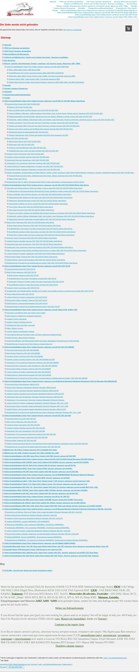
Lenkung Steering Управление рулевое (20, 331)
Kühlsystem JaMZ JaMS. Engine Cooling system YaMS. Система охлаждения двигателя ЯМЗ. (42, 76)
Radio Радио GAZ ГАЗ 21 (18, 179)
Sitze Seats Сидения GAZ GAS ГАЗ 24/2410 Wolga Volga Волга (31, 210)
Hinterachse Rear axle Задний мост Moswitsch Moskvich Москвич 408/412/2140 (35, 397)
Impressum (4, 664)
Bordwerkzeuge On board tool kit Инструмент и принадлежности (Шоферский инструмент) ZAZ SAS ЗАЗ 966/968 (47, 378)
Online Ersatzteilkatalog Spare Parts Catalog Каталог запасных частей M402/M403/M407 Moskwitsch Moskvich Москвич (49, 475)
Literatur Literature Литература (16, 88)
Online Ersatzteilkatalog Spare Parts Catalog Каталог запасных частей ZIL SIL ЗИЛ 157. (37, 496)
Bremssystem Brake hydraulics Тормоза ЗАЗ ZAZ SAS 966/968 (29, 369)
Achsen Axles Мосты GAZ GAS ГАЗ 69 (20, 294)
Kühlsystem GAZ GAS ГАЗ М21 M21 (21, 144)
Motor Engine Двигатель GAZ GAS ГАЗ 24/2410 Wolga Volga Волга (30, 222)
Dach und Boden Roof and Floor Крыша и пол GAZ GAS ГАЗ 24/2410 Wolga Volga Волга (40, 194)
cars (57, 618)
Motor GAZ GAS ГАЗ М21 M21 (17, 138)
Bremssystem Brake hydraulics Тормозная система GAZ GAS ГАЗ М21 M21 (33, 169)
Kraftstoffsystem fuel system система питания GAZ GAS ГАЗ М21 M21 (34, 151)
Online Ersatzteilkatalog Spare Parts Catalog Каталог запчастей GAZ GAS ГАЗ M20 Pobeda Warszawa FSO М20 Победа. (49, 459)
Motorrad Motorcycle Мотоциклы (16, 54)
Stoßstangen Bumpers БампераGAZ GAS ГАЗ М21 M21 (28, 132)
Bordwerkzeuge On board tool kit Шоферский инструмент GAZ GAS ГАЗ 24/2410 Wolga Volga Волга (42, 263)
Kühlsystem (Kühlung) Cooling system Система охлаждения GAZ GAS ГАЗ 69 (36, 281)
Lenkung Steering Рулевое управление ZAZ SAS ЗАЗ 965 (27, 437)
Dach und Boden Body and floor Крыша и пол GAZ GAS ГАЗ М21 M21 (33, 110)
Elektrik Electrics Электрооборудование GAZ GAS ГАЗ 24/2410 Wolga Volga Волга (36, 260)
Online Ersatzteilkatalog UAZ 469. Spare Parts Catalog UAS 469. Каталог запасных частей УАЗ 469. (41, 471)
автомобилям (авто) (91, 635)
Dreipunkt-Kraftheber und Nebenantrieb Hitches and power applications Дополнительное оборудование (43, 341)
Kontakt (7, 98)
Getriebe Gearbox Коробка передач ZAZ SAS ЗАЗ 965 (26, 428)
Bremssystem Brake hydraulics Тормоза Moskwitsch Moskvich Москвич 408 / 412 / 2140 (37, 406)
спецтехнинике (22, 638)
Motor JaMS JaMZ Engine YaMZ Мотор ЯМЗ (24, 70)
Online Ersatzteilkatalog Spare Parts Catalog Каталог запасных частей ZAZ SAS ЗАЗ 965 (37, 415)
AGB (10, 664)
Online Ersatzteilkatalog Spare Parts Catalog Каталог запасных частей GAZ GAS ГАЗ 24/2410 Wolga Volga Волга (46, 185)
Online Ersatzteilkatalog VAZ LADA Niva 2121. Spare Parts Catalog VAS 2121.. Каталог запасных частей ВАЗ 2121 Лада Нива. (51, 552)
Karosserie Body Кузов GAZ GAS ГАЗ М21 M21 (23, 104)
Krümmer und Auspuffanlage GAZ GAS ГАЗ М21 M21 (27, 148)
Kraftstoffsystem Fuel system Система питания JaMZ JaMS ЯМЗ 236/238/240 (36, 73)
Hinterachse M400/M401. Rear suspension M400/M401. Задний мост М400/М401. (35, 524)
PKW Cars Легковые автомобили (17, 48)
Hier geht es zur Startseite (73, 30)
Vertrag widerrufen (15, 667)
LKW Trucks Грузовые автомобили (17, 51)
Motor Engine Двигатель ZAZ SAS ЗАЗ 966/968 (23, 353)
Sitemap (3, 667)
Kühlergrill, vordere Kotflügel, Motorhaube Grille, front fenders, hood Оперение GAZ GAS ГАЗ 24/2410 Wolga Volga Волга (51, 216)
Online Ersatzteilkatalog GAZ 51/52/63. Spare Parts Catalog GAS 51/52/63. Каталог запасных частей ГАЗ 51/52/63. (46, 462)
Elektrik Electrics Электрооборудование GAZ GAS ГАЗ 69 (27, 303)
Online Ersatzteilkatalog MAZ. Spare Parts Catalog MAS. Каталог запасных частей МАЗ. (37, 478)
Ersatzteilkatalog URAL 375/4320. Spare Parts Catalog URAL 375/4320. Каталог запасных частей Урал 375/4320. (46, 490)
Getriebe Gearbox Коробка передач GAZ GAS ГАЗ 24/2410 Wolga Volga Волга (34, 241)
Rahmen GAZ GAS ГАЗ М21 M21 (20, 107)
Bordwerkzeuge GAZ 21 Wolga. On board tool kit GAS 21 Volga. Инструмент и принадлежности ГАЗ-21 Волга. (45, 182)
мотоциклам (109, 635)
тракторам (6, 638)
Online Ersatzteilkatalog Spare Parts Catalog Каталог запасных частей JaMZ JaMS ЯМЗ (38, 67)
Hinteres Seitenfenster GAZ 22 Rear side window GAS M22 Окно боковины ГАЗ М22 (38, 135)
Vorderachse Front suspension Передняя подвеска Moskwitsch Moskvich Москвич (35, 400)
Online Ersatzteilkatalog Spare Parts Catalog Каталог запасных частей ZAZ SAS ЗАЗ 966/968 (39, 347)
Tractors (102, 618)
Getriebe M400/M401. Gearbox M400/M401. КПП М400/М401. (28, 521)
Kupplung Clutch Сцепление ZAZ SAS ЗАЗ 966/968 (25, 356)
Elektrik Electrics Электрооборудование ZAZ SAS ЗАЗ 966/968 (29, 375)
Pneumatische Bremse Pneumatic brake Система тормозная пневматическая (34, 334)
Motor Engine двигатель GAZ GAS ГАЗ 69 (21, 272)
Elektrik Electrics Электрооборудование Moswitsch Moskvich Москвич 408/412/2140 (36, 409)
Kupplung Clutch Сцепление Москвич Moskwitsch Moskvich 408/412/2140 (32, 391)
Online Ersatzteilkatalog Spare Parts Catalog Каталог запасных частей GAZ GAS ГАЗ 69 (37, 266)
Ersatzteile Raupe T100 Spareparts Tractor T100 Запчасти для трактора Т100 (33, 549)
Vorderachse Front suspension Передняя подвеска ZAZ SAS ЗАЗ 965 (31, 434)
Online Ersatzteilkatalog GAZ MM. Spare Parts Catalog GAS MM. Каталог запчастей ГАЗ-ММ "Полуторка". (43, 500)
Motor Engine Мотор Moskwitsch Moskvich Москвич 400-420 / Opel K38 (32, 515)
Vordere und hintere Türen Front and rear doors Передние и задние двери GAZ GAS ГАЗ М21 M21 (43, 123)
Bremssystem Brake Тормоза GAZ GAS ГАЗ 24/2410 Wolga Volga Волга (32, 257)
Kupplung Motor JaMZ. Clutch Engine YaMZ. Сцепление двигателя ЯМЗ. (34, 79)
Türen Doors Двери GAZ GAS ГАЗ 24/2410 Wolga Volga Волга (31, 207)
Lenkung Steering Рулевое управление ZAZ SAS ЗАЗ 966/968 (29, 372)
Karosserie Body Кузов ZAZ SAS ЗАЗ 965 (21, 419)
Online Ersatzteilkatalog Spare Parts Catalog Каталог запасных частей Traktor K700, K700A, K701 (40, 310)
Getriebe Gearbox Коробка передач (19, 322)
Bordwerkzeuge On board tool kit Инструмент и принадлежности (29, 344)
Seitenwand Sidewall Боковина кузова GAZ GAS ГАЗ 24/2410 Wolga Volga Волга (37, 200)
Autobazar (8, 91)
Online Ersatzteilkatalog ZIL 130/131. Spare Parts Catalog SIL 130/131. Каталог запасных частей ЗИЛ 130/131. (45, 503)
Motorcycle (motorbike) (73, 618)
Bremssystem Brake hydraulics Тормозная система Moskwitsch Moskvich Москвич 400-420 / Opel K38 (43, 534)
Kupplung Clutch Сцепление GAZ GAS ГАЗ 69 (23, 288)
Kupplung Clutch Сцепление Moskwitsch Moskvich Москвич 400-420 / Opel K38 (35, 518)
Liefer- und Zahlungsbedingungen (115, 658)
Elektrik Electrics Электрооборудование (21, 338)
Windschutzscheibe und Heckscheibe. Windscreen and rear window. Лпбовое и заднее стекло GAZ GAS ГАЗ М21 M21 (50, 116)
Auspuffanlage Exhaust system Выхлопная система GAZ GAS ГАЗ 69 (33, 285)
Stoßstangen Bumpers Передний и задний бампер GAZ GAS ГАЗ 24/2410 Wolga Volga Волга (42, 219)
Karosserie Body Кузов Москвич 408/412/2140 (23, 384)
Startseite (7, 45)
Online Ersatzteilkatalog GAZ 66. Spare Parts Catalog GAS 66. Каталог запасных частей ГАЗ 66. (40, 465)
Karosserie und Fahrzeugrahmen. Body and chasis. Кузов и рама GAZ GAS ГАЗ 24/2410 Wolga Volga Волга (44, 188)
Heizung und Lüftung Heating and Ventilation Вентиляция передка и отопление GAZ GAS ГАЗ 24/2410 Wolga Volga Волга (52, 213)
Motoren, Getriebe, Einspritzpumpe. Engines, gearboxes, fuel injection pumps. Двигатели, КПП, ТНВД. (42, 63)
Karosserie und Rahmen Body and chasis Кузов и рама (26, 313)
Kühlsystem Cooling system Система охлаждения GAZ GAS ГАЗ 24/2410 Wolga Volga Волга (41, 235)
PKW (117, 586)
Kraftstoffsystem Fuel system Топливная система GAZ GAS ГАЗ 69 (32, 278)
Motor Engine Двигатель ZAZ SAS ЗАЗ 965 (22, 422)
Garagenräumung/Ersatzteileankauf (17, 95)
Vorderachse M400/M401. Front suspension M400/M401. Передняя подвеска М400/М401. (38, 528)
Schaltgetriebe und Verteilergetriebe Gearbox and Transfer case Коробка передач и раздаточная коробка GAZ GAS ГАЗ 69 (50, 291)
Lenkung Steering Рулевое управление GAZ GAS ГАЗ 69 (27, 297)
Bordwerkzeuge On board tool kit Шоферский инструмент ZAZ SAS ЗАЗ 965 (33, 447)
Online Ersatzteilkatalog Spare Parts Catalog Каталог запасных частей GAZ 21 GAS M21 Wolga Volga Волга (44, 101)
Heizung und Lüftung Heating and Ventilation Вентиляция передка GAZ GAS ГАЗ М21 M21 (41, 129)
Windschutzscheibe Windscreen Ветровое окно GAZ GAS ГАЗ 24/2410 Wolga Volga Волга (40, 197)
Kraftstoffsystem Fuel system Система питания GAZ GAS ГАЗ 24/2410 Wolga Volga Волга (40, 229)
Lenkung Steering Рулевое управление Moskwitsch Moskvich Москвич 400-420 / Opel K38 (38, 531)
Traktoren (17, 593)
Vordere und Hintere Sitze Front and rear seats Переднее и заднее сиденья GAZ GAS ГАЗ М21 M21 (44, 126)
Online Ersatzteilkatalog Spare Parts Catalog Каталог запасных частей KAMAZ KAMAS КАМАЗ (39, 543)
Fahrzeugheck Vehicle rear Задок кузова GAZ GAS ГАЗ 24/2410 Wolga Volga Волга (38, 204)
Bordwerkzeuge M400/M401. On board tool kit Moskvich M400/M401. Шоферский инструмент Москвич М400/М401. (47, 540)
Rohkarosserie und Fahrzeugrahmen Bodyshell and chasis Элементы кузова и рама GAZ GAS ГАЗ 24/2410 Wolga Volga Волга (53, 191)
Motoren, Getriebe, (108, 597)
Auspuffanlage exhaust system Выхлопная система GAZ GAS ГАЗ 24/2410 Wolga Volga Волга (42, 232)
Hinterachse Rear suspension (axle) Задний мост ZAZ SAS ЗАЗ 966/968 (32, 366)
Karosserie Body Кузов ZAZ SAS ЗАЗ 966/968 (23, 350)
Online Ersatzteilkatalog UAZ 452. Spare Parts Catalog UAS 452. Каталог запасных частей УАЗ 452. (41, 493)
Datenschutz (67, 664)
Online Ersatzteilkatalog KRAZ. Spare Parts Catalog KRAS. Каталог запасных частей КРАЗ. (38, 468)
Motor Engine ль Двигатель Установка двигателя (24, 316)
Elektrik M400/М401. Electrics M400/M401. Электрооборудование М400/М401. (34, 537)
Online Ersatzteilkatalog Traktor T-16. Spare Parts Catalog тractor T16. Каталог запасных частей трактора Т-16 (45, 484)
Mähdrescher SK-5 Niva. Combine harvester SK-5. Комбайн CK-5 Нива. (30, 450)
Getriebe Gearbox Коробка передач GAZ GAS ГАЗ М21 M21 (28, 157)
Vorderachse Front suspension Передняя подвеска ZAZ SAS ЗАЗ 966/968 (33, 362)
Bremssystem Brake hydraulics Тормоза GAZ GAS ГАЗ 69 (27, 300)
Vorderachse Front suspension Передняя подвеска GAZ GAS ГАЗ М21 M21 (33, 163)
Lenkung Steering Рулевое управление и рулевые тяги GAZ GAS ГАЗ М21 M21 (35, 166)
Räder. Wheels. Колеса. (15, 328)
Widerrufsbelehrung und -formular (25, 664)
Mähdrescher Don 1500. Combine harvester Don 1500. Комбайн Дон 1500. (31, 453)
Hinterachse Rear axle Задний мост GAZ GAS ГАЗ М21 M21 (28, 160)
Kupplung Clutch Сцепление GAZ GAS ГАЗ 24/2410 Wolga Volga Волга (32, 238)
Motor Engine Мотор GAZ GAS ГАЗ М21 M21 (25, 141)
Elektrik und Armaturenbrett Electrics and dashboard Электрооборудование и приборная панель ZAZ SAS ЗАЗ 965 (47, 443)
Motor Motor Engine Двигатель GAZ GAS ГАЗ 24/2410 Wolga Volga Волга (35, 225)
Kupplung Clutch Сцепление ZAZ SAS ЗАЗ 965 (23, 425)
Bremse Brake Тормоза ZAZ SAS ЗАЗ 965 (21, 440)
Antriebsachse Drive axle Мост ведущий (21, 325)
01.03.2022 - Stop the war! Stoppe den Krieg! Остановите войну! (28, 570)
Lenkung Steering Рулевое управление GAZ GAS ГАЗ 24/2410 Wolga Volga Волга (36, 253)
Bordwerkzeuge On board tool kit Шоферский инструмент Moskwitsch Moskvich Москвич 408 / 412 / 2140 (44, 412)
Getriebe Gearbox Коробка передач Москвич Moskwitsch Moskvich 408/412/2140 (35, 394)
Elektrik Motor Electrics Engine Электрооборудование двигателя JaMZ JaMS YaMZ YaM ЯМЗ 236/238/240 (46, 82)
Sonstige (7, 85)
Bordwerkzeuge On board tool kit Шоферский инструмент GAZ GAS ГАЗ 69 (33, 306)
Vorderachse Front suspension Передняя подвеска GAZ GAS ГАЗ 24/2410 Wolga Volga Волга (40, 247)
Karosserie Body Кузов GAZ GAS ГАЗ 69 (21, 269)
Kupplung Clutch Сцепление (17, 319)
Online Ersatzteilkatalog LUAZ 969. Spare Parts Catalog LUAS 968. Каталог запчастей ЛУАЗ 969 (40, 456)
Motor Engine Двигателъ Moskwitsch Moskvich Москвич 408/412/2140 (31, 387)
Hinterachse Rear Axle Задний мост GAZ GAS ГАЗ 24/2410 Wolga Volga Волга (34, 244)
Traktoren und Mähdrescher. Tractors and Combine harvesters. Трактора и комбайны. (36, 57)
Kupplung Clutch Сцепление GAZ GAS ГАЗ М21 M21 (25, 154)
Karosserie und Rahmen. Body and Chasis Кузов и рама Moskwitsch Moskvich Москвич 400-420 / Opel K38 (44, 512)
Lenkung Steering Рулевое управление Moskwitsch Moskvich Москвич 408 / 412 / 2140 (37, 403)
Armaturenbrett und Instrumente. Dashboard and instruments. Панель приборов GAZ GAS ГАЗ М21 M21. (46, 176)
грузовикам (124, 635)
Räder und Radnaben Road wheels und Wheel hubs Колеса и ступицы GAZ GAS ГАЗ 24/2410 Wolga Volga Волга (46, 250)
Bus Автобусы (9, 60)
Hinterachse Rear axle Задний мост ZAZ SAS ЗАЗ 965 (26, 431)
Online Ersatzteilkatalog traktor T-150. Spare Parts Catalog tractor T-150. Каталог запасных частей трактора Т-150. (47, 481)
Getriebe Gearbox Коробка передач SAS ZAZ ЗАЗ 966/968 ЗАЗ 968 (30, 359)
